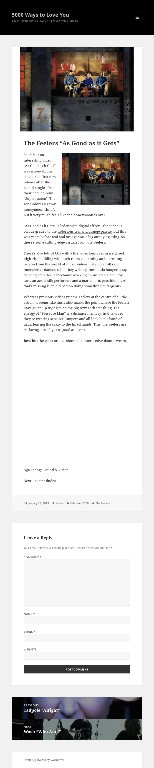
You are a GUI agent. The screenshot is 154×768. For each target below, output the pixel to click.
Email (29, 632)
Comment (32, 557)
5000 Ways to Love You (40, 14)
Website (30, 649)
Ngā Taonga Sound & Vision (46, 469)
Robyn (59, 503)
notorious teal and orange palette (85, 231)
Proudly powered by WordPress (44, 760)
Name (29, 614)
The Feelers (103, 503)
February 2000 (79, 503)
